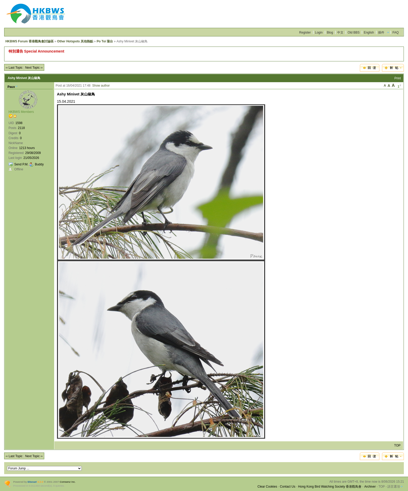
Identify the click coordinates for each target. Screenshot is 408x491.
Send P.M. (21, 164)
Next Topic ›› (34, 67)
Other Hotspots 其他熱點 (75, 41)
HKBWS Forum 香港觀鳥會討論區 (29, 41)
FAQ (395, 32)
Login (319, 32)
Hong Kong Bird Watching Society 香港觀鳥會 (330, 486)
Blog (330, 32)
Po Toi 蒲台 (105, 41)
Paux (11, 87)
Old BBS (354, 32)
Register (305, 32)
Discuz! (32, 481)
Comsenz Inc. (68, 481)
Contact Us (287, 486)
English (369, 32)
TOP (397, 445)
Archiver (370, 486)
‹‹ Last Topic (14, 67)
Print (397, 78)
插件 (381, 32)
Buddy (39, 164)
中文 (340, 32)
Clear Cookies (267, 486)
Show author (101, 85)
